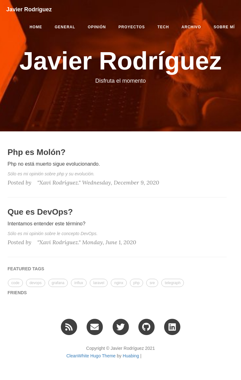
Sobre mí (224, 27)
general (65, 27)
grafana (58, 283)
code (15, 283)
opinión (97, 27)
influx (78, 283)
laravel (98, 283)
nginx (118, 283)
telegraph (172, 283)
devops (35, 283)
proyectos (132, 27)
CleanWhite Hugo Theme (90, 355)
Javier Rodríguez (29, 9)
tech (163, 27)
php (136, 283)
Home (35, 27)
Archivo (191, 27)
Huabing (131, 355)
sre (152, 283)
